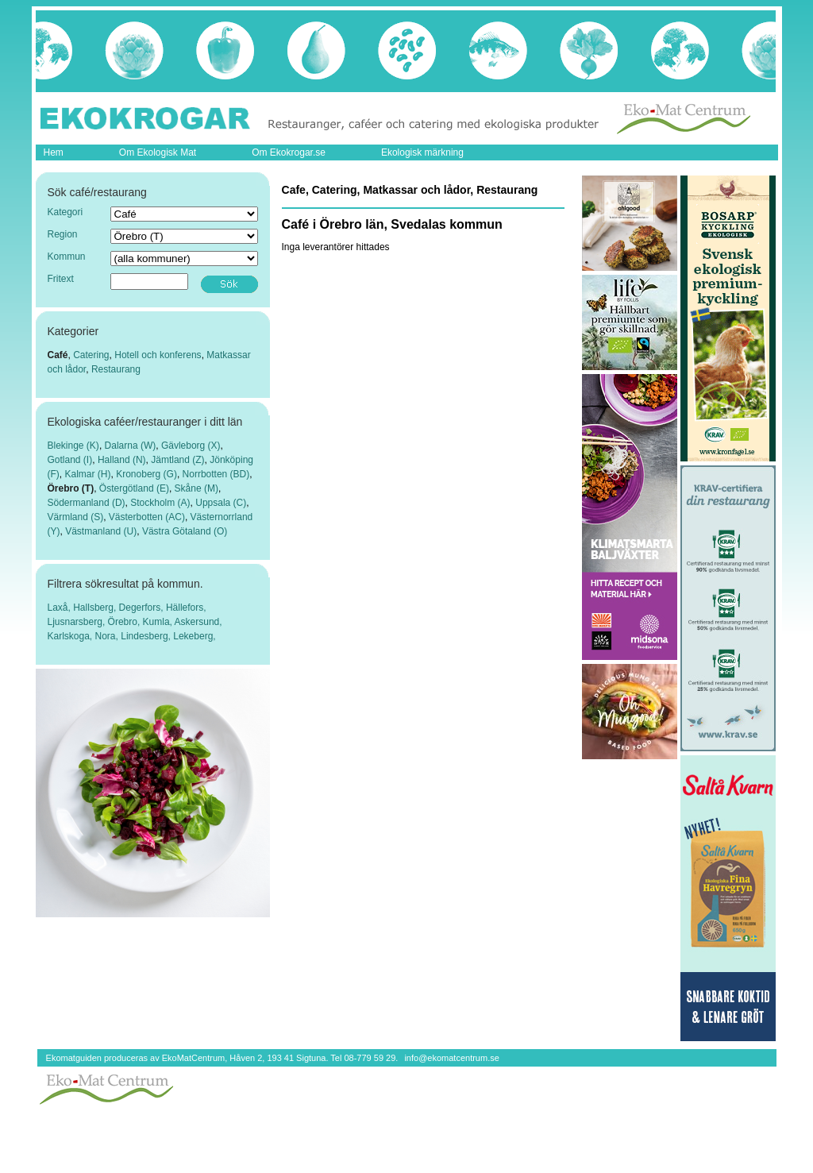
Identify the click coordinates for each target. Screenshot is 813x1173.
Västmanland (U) (101, 531)
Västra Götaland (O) (184, 531)
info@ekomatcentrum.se (451, 1058)
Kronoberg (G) (146, 474)
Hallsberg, (95, 607)
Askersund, (198, 621)
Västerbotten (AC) (147, 517)
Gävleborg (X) (191, 445)
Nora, (108, 636)
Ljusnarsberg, (78, 621)
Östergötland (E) (134, 488)
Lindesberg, (147, 636)
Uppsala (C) (220, 502)
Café (58, 355)
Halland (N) (122, 459)
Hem (54, 152)
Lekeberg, (194, 636)
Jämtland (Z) (177, 459)
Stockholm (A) (160, 502)
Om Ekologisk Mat (157, 152)
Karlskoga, (71, 636)
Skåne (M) (196, 488)
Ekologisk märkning (422, 152)
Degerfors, (142, 607)
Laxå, (61, 607)
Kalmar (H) (88, 474)
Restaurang (116, 369)
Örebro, (125, 621)
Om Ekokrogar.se (289, 152)
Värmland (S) (76, 517)
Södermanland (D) (86, 502)
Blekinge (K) (73, 445)
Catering (91, 355)
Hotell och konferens (157, 355)
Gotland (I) (70, 459)
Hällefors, (186, 607)
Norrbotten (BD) (216, 474)
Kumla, (159, 621)
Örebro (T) (71, 488)
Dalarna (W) (130, 445)
